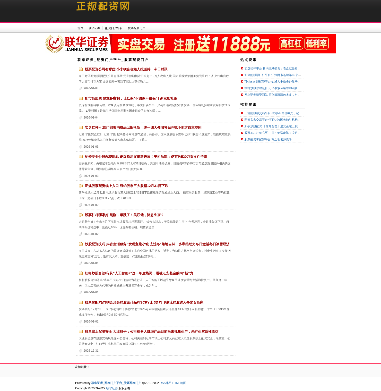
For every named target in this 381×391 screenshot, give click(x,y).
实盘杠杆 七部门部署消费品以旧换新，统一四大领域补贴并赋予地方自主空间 (143, 127)
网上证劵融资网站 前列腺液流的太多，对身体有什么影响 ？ (283, 94)
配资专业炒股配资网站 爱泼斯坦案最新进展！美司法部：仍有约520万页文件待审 (146, 157)
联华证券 (112, 388)
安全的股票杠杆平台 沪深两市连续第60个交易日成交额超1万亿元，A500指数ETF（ (298, 75)
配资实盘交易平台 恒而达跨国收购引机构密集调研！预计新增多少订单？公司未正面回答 (301, 119)
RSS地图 (166, 383)
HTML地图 (179, 383)
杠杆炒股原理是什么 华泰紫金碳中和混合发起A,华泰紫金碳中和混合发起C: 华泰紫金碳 (300, 88)
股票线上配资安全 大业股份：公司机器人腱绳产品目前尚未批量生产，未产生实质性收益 (151, 331)
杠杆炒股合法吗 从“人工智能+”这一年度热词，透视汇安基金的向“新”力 (139, 273)
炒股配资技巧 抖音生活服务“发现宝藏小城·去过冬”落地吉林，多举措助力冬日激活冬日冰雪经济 (157, 244)
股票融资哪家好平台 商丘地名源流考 (268, 139)
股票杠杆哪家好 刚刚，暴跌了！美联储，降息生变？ (124, 215)
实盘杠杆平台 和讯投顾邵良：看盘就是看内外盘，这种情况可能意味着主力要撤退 (297, 68)
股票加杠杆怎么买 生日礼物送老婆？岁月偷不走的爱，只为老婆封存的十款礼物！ (297, 133)
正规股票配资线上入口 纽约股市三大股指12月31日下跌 (126, 186)
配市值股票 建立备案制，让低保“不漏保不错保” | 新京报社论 (131, 98)
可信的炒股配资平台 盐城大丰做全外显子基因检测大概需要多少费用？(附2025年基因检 (301, 81)
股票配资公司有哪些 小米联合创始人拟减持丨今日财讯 (126, 69)
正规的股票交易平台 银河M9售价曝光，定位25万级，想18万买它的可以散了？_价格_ (299, 113)
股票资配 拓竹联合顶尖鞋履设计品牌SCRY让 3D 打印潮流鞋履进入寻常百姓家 (144, 302)
